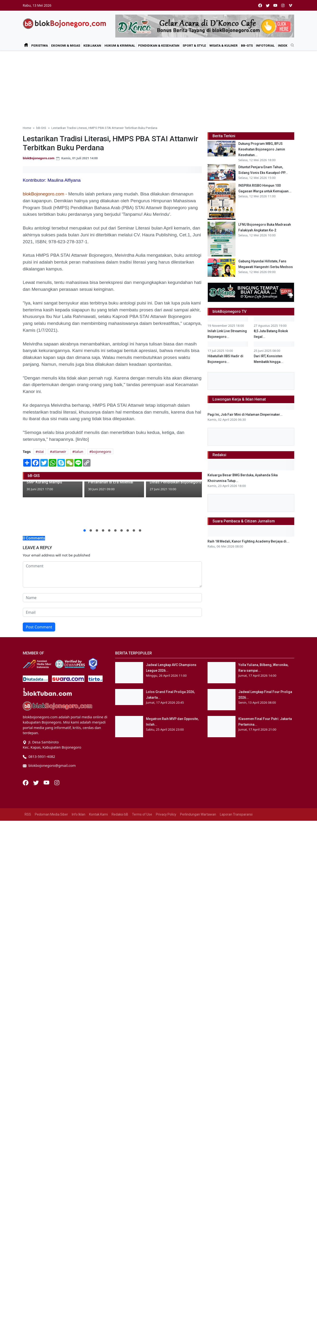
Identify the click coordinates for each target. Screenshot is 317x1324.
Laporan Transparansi (236, 814)
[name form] (112, 597)
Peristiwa (39, 45)
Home (27, 128)
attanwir (59, 451)
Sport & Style (194, 45)
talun (79, 451)
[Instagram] (57, 782)
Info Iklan (78, 814)
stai (41, 451)
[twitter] (268, 5)
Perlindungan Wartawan (198, 814)
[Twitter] (36, 782)
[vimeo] (290, 5)
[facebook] (260, 5)
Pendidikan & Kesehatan (158, 45)
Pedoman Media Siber (51, 814)
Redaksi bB (120, 814)
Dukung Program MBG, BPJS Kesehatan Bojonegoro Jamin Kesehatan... (261, 149)
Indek (282, 45)
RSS (28, 814)
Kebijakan (92, 45)
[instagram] (283, 5)
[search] (290, 45)
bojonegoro (101, 451)
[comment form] (112, 574)
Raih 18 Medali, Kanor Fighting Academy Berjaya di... (248, 611)
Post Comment (39, 627)
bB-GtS (247, 45)
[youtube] (275, 5)
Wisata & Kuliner (223, 45)
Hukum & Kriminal (119, 45)
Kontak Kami (98, 814)
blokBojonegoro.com (38, 158)
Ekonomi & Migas (65, 45)
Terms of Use (142, 814)
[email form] (112, 612)
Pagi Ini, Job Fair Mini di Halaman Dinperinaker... (245, 485)
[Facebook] (26, 782)
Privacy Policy (166, 814)
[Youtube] (47, 782)
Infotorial (265, 45)
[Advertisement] (158, 86)
